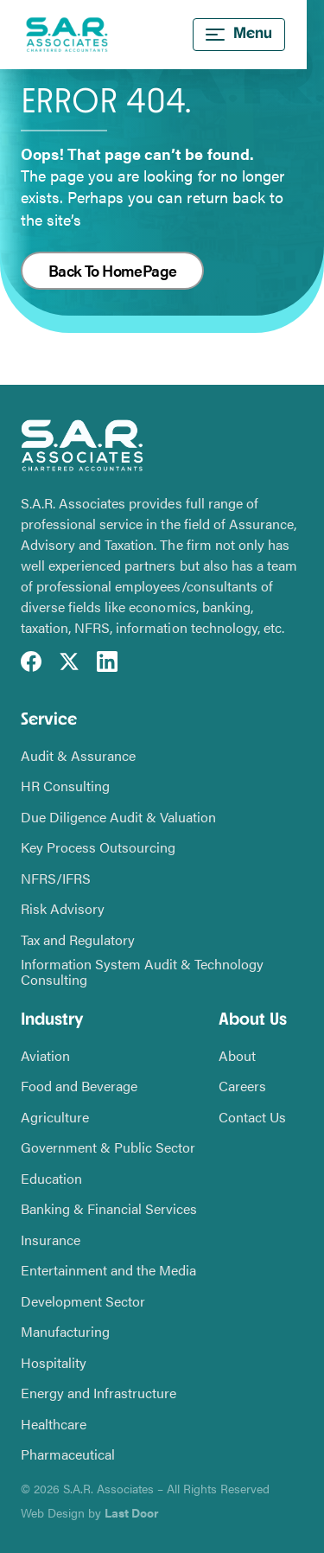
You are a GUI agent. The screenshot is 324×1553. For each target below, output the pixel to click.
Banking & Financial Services (109, 1209)
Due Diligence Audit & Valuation (118, 817)
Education (51, 1178)
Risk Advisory (63, 909)
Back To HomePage (112, 270)
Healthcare (53, 1424)
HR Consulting (65, 786)
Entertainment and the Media (108, 1270)
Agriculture (55, 1117)
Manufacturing (65, 1331)
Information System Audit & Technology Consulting (142, 971)
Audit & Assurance (78, 756)
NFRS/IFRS (56, 878)
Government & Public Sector (108, 1147)
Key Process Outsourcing (98, 847)
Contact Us (252, 1117)
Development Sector (83, 1301)
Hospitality (53, 1363)
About (237, 1056)
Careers (242, 1086)
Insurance (50, 1240)
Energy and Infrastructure (98, 1393)
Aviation (45, 1056)
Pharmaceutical (68, 1454)
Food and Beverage (79, 1086)
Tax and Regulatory (78, 940)
